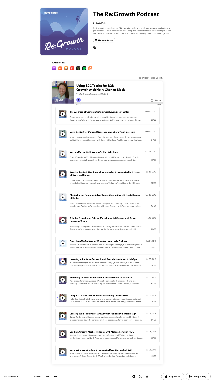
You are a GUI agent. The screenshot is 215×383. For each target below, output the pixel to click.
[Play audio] (160, 85)
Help (55, 376)
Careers (37, 376)
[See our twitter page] (140, 376)
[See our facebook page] (133, 376)
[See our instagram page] (147, 376)
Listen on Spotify (104, 40)
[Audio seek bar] (118, 103)
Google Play (197, 376)
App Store (172, 376)
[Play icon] (78, 100)
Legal (47, 376)
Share (155, 100)
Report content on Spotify (150, 77)
